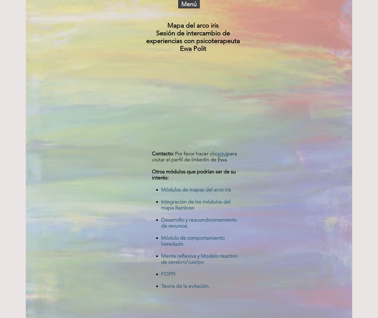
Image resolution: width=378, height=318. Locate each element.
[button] (189, 4)
